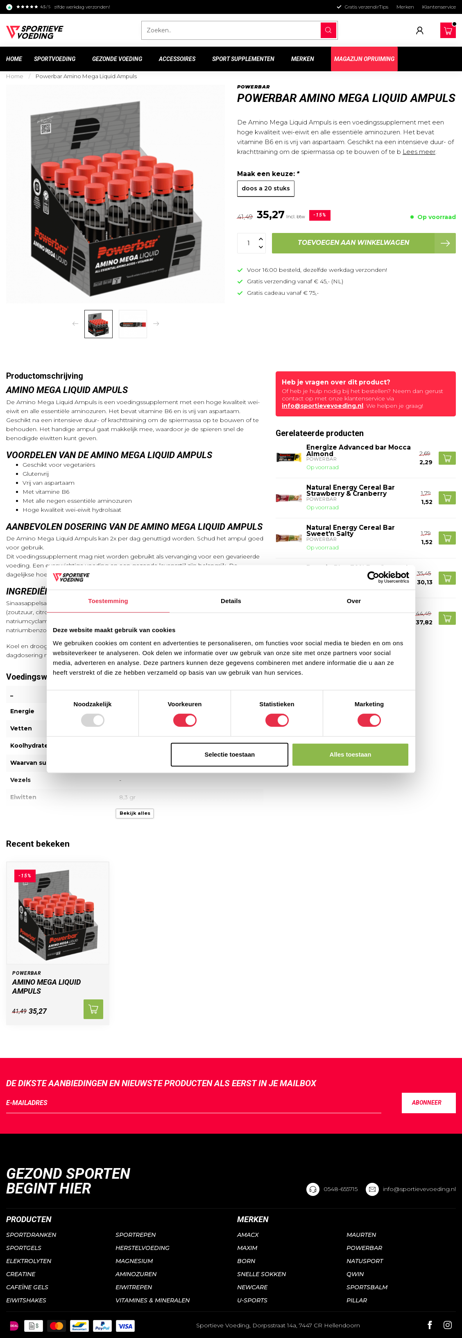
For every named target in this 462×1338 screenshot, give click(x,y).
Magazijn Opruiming (364, 59)
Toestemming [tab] (108, 600)
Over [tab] (354, 600)
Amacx (247, 1235)
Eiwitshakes (26, 1300)
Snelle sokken (261, 1274)
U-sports (252, 1300)
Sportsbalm (366, 1287)
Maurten (361, 1235)
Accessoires (177, 59)
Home (14, 59)
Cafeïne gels (27, 1287)
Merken (405, 7)
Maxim (247, 1248)
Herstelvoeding (143, 1248)
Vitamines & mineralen (153, 1300)
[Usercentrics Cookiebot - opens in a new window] (373, 577)
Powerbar (253, 87)
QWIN (355, 1274)
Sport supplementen (243, 59)
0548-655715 (341, 1189)
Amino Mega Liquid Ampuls (46, 986)
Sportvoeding (54, 59)
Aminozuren (136, 1274)
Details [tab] (231, 600)
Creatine (20, 1274)
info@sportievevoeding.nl (322, 405)
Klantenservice (439, 7)
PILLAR (356, 1300)
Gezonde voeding (117, 59)
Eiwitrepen (134, 1287)
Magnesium (134, 1261)
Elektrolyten (28, 1261)
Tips (383, 7)
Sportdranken (31, 1235)
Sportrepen (136, 1235)
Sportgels (23, 1248)
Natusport (364, 1261)
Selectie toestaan (230, 754)
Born (246, 1261)
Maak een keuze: (268, 174)
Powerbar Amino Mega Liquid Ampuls (86, 76)
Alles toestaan (350, 754)
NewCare (252, 1287)
